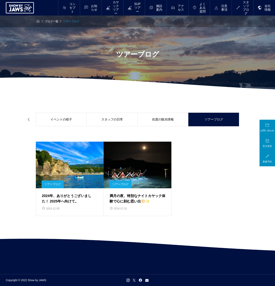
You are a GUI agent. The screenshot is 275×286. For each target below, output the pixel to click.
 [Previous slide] (28, 119)
